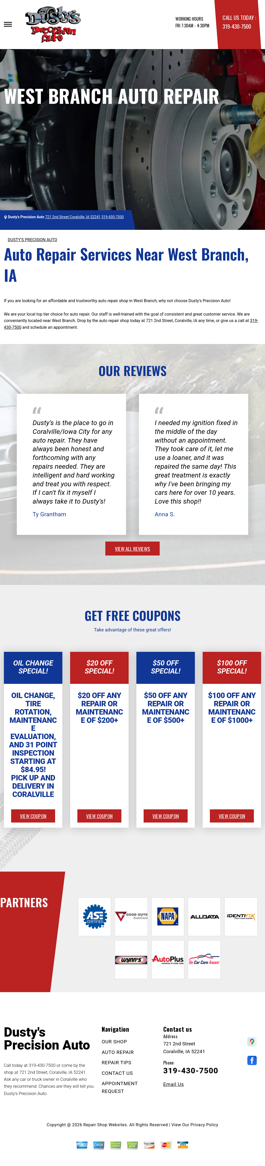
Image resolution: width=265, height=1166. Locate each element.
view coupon (33, 815)
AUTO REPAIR (118, 1052)
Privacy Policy (204, 1124)
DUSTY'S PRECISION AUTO (32, 239)
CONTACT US (117, 1073)
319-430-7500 (237, 26)
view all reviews (132, 548)
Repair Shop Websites (105, 1124)
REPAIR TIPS (116, 1063)
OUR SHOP (114, 1042)
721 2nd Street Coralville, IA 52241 (73, 217)
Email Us (173, 1084)
